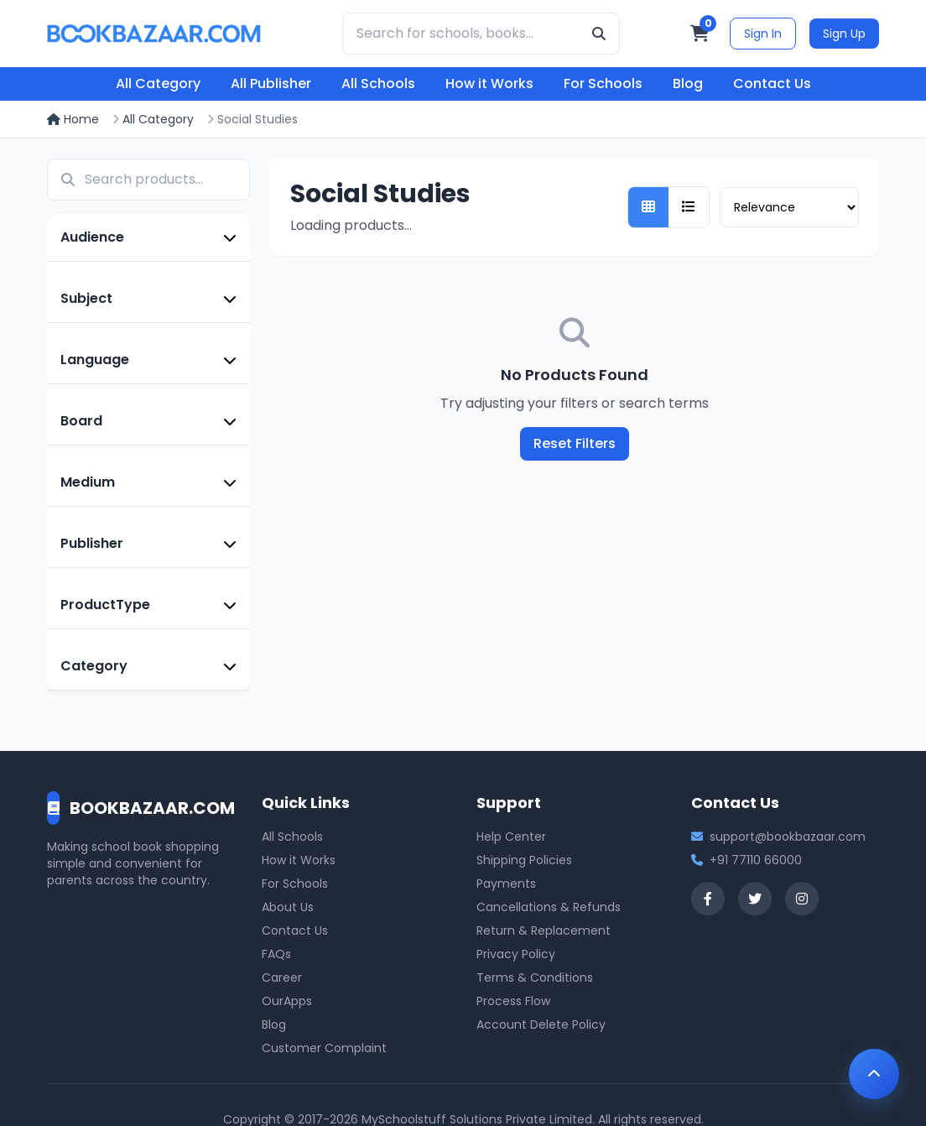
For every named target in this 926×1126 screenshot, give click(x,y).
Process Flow (513, 1001)
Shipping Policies (524, 860)
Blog (688, 83)
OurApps (287, 1001)
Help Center (511, 836)
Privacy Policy (515, 954)
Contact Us (772, 83)
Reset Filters (574, 443)
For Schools (603, 83)
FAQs (276, 954)
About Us (288, 907)
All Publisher (271, 83)
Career (282, 977)
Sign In (763, 33)
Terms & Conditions (534, 977)
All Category (158, 83)
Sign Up (844, 33)
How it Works (489, 83)
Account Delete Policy (541, 1024)
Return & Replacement (543, 930)
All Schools (378, 83)
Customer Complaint (324, 1048)
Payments (506, 883)
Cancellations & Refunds (548, 907)
